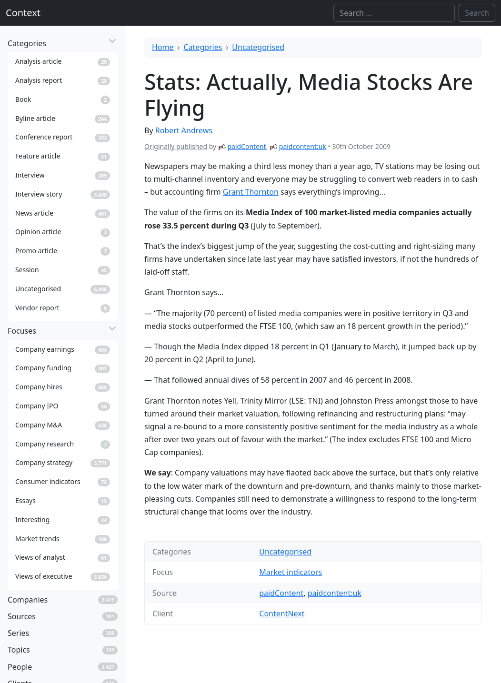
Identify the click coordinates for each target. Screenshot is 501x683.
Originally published (175, 146)
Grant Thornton (251, 192)
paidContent (246, 146)
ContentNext (281, 613)
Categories (203, 47)
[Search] (394, 13)
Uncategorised (258, 47)
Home (163, 47)
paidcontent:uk (302, 146)
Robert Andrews (183, 130)
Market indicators (290, 572)
